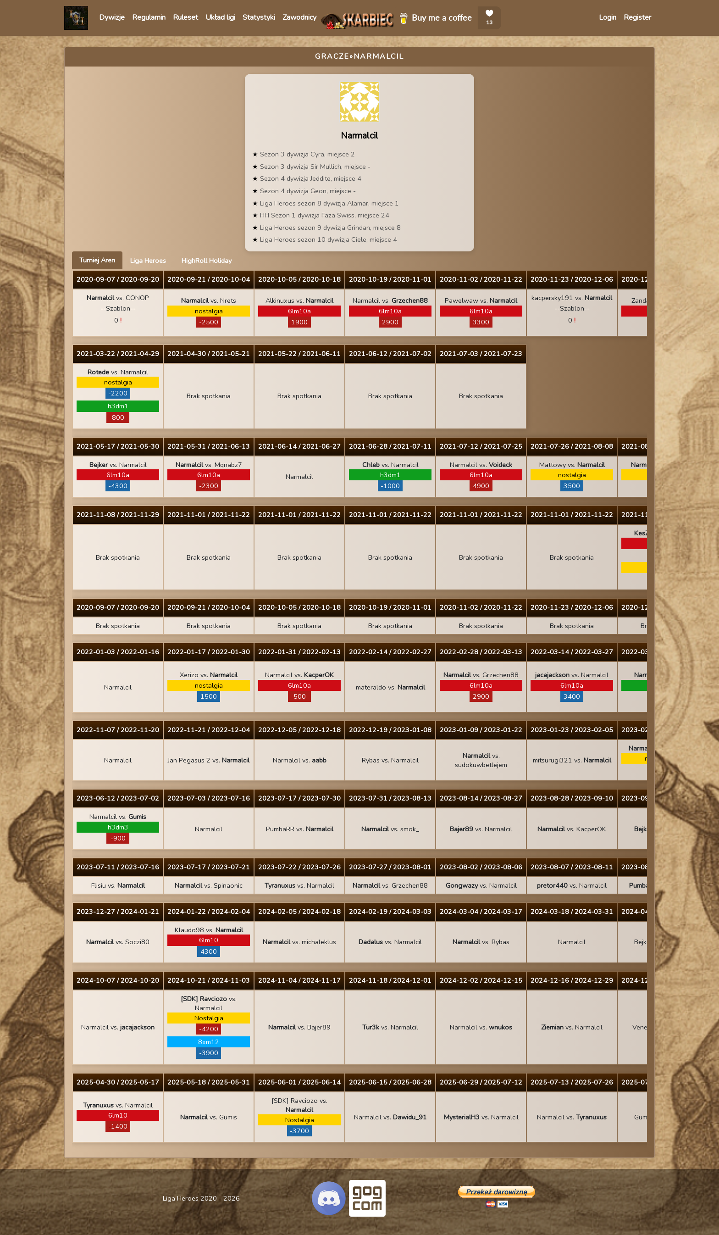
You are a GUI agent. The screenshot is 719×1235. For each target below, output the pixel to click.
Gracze (332, 56)
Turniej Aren (97, 260)
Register (637, 17)
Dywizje (112, 17)
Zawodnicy (299, 17)
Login (607, 17)
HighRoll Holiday (207, 260)
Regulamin (149, 17)
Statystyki (259, 17)
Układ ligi (220, 17)
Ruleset (185, 17)
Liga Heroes (148, 260)
